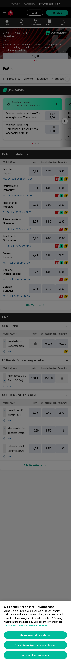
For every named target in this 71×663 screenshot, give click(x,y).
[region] (35, 632)
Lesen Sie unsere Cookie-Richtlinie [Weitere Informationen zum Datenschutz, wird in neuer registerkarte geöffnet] (26, 625)
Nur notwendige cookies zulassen (35, 645)
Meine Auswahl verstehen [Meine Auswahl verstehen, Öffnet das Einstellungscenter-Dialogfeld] (35, 635)
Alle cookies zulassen (35, 655)
